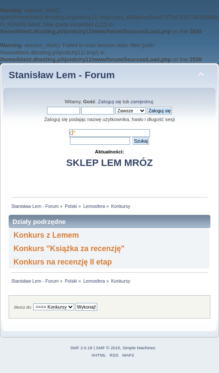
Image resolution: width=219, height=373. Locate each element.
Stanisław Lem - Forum (62, 75)
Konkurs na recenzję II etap (62, 262)
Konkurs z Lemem (46, 235)
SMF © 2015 (108, 347)
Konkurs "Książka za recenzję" (68, 248)
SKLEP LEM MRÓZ (109, 162)
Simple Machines (139, 347)
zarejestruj (141, 101)
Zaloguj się (109, 101)
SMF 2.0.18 (81, 347)
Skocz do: (23, 307)
